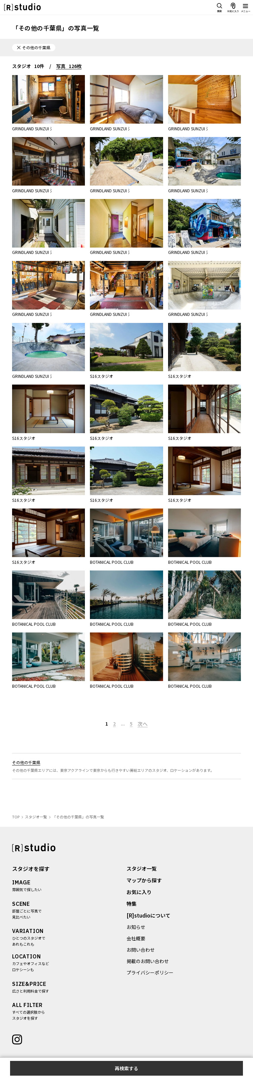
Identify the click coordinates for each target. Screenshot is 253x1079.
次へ (143, 723)
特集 (132, 903)
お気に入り (139, 892)
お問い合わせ (141, 950)
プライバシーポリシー (150, 972)
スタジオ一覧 (142, 868)
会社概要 (136, 938)
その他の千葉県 (26, 762)
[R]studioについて (148, 915)
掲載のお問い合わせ (148, 961)
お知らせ (136, 927)
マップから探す (144, 880)
